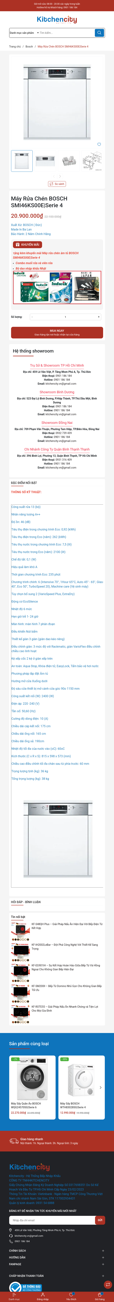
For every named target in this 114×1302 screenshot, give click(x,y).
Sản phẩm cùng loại (29, 1043)
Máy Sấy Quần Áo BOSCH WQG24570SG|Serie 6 (26, 1105)
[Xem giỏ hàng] (99, 1297)
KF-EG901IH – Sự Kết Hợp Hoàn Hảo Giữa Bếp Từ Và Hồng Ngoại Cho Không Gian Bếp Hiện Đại (66, 967)
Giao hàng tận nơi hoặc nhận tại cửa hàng (57, 332)
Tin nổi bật (18, 917)
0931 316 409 (64, 459)
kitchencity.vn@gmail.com (61, 383)
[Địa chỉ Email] (57, 1220)
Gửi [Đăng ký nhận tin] (100, 1220)
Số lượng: (16, 316)
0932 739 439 (64, 433)
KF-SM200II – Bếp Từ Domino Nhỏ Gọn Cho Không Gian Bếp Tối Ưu (67, 988)
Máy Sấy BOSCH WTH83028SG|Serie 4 (73, 1105)
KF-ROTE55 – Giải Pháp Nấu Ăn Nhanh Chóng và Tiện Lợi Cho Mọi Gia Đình (65, 1008)
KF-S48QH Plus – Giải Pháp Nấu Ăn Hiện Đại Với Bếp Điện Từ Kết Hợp (67, 926)
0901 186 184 (70, 7)
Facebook (15, 1268)
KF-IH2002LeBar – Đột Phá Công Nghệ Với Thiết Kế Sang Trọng (65, 946)
